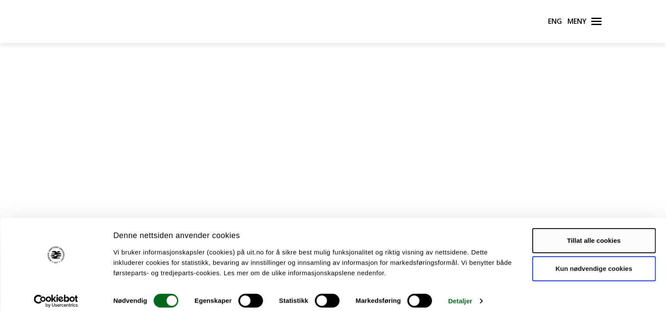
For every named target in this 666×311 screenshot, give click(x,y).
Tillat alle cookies (594, 233)
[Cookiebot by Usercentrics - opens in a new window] (56, 294)
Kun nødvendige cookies (593, 261)
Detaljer (460, 294)
